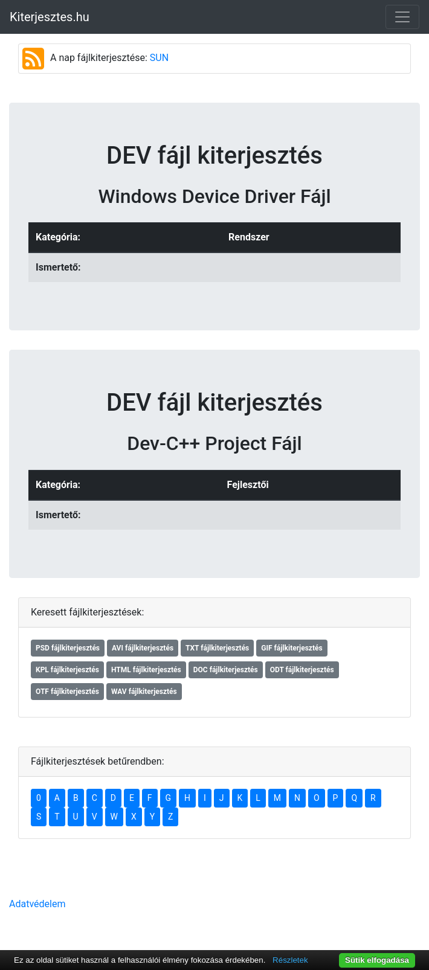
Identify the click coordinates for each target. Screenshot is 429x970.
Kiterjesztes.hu (49, 17)
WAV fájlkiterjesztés (144, 691)
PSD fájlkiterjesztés (68, 648)
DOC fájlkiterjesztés (225, 670)
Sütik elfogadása (377, 960)
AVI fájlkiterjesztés (142, 648)
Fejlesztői (248, 484)
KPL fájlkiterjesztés (67, 670)
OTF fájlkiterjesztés (67, 691)
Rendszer (248, 237)
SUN (159, 57)
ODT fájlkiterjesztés (302, 670)
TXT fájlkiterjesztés (217, 648)
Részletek (290, 960)
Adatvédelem (37, 904)
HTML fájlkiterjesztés (146, 670)
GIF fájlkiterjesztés (291, 648)
